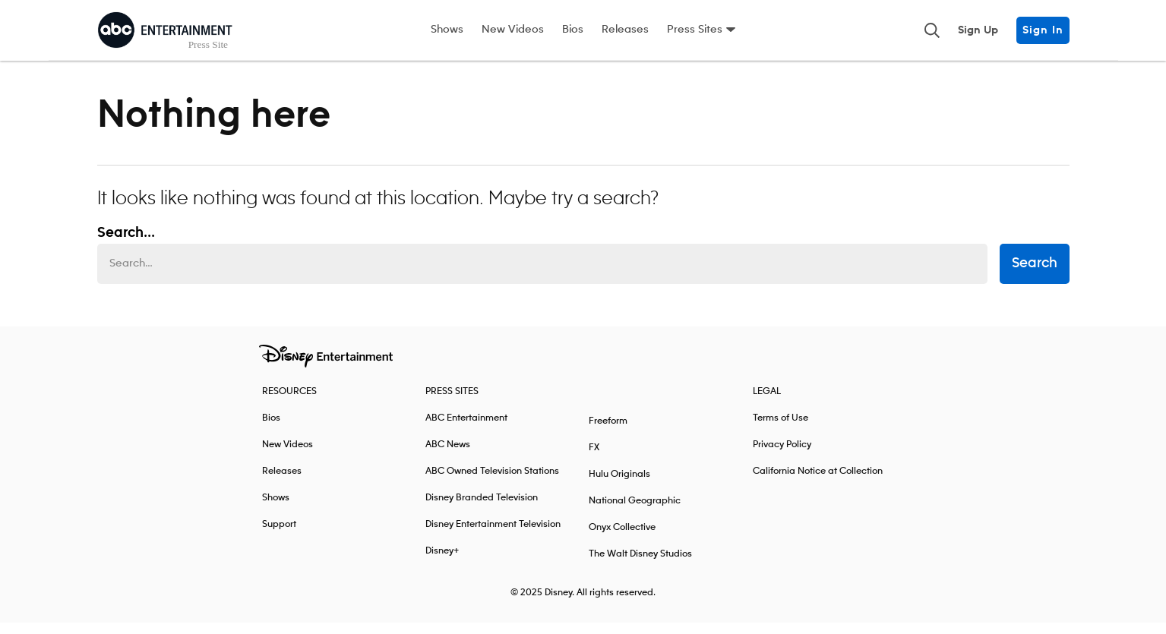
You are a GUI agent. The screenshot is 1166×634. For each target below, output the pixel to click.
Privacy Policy (782, 456)
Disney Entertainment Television (493, 536)
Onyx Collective (622, 539)
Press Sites (694, 30)
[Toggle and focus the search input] (932, 30)
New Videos (513, 30)
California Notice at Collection (818, 482)
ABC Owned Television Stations (492, 482)
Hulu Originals (619, 485)
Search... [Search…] (126, 244)
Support (279, 536)
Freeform (608, 432)
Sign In (1042, 30)
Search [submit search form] (1034, 275)
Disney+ (442, 562)
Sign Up (978, 30)
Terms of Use (780, 429)
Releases (625, 30)
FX (594, 459)
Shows (447, 30)
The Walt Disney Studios (640, 565)
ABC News (447, 456)
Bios (572, 30)
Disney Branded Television (481, 509)
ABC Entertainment (466, 429)
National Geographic (635, 512)
